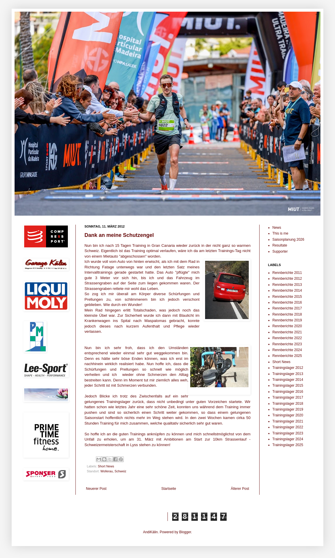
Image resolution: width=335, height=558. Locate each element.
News (276, 228)
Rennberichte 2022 (287, 338)
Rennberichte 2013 (287, 285)
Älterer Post (240, 489)
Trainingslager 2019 (287, 409)
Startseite (168, 489)
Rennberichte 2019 (287, 320)
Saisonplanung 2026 (288, 239)
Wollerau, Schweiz (113, 471)
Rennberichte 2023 (287, 344)
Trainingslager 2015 (287, 385)
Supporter (280, 251)
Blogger (185, 532)
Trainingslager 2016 (287, 392)
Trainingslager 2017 (287, 397)
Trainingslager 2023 (287, 433)
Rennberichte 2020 (287, 326)
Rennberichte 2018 (287, 314)
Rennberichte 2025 (287, 356)
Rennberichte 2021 (287, 332)
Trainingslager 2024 (287, 439)
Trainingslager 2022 (287, 427)
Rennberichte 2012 (287, 279)
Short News (106, 466)
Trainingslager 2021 (287, 421)
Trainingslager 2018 (287, 404)
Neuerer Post (96, 489)
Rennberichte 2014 (287, 290)
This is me (280, 233)
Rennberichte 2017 (287, 308)
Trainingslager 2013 (287, 374)
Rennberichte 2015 (287, 297)
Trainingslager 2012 (287, 368)
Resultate (279, 245)
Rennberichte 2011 (287, 273)
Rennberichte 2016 (287, 302)
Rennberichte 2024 (287, 350)
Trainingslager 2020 (287, 415)
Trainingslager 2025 (287, 445)
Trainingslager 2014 (287, 380)
